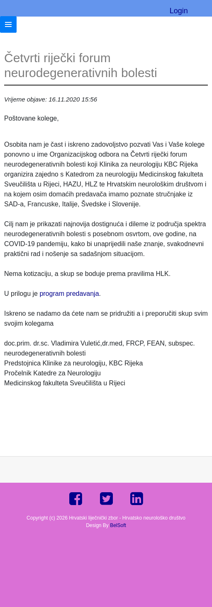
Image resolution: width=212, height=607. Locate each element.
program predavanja (69, 293)
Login (179, 11)
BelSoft (118, 525)
